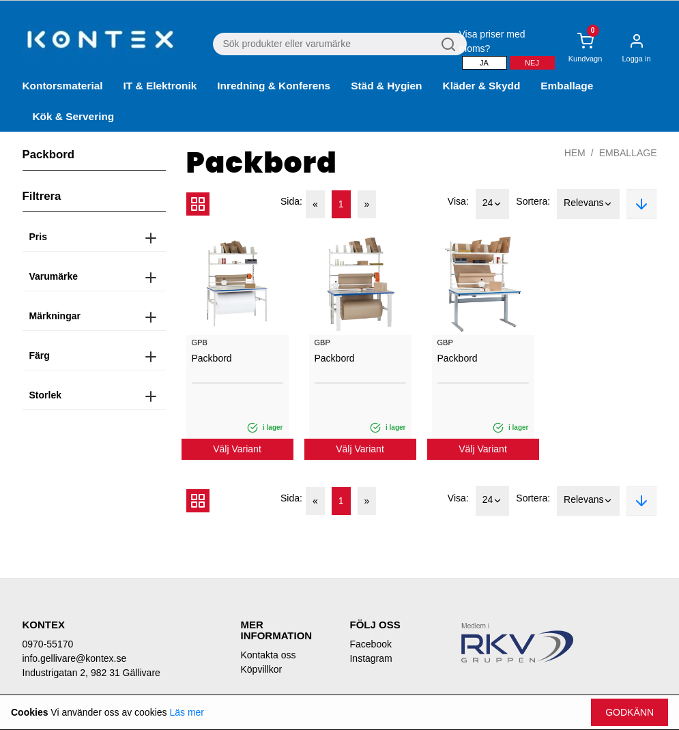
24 (492, 204)
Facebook (370, 644)
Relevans (588, 204)
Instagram (370, 658)
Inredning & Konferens (273, 85)
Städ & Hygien (386, 85)
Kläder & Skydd (482, 85)
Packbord (212, 358)
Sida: (291, 201)
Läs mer (186, 712)
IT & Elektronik (160, 85)
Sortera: (533, 201)
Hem (575, 152)
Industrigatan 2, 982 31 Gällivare (91, 672)
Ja (484, 63)
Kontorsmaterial (63, 85)
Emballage (566, 85)
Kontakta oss (267, 654)
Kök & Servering (74, 116)
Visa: (458, 201)
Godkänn (629, 712)
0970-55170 (48, 644)
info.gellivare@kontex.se (75, 658)
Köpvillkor (261, 669)
